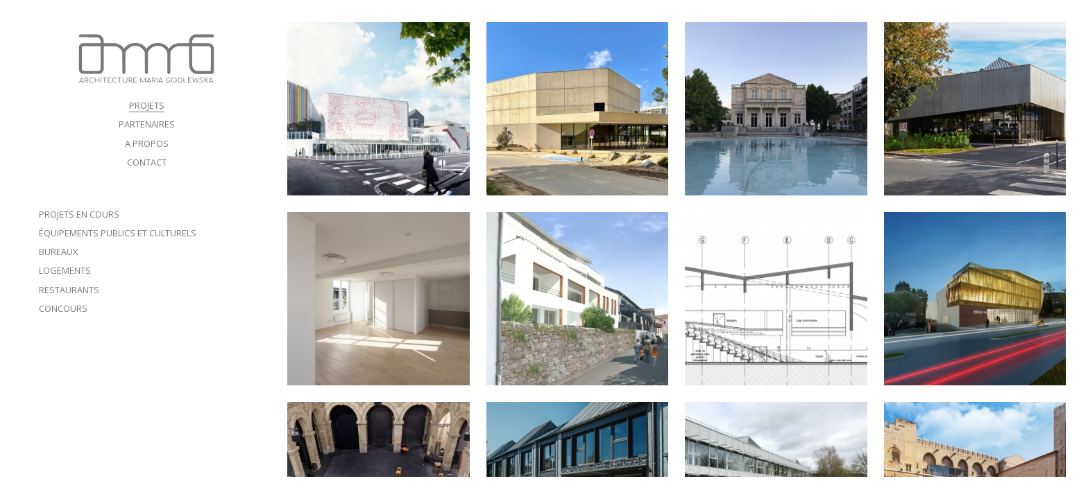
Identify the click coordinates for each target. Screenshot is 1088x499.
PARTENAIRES (147, 124)
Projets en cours (79, 214)
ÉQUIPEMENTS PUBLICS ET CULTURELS (117, 233)
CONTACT (147, 162)
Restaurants (69, 289)
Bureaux (58, 251)
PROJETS (146, 105)
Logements (65, 270)
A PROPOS (147, 143)
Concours (63, 308)
